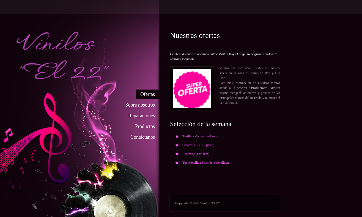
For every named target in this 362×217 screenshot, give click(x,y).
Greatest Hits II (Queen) (198, 145)
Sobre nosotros (140, 105)
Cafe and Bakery (115, 51)
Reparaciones (141, 115)
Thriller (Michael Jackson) (200, 136)
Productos (145, 126)
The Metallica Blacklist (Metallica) (205, 163)
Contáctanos (142, 137)
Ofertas (147, 94)
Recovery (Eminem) (195, 154)
